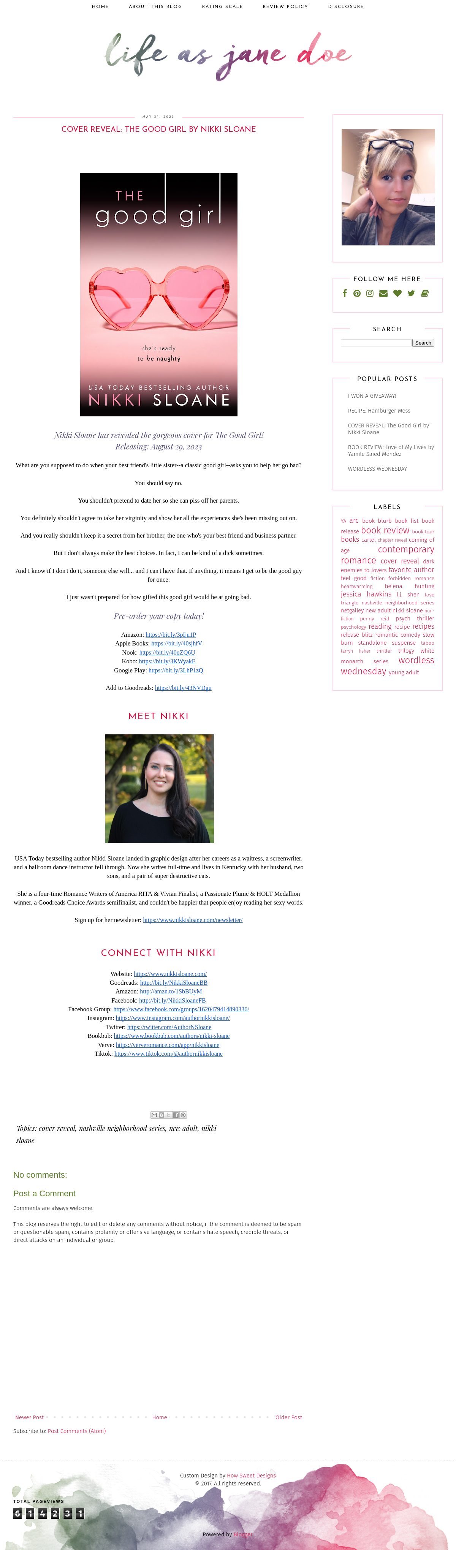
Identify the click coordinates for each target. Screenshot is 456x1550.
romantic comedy (397, 634)
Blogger (243, 1534)
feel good (354, 578)
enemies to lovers (364, 570)
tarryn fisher (355, 651)
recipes (423, 626)
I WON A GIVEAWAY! (372, 395)
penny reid (374, 618)
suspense (404, 642)
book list (406, 520)
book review (385, 530)
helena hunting (409, 586)
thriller (384, 651)
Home (159, 1417)
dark (428, 561)
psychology (353, 627)
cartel (368, 539)
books (350, 539)
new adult (183, 1128)
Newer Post (29, 1417)
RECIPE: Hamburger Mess (379, 410)
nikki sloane (408, 610)
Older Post (289, 1417)
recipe (402, 626)
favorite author (411, 570)
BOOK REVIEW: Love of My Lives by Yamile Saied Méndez (391, 450)
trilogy (406, 650)
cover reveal (57, 1128)
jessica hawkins (366, 594)
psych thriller (415, 618)
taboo (427, 643)
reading (380, 626)
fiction (377, 578)
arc (353, 520)
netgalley (352, 610)
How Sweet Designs (251, 1475)
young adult (404, 672)
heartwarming (356, 586)
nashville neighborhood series (122, 1128)
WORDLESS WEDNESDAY (377, 468)
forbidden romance (411, 578)
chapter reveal (392, 540)
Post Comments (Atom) (77, 1431)
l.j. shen (408, 594)
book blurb (377, 520)
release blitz (357, 634)
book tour (423, 531)
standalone (372, 642)
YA (343, 521)
